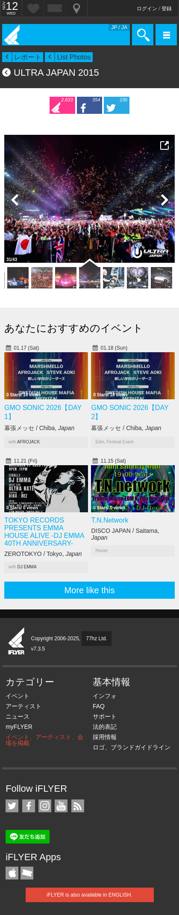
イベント (17, 695)
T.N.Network (109, 520)
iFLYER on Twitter (12, 805)
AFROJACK (28, 442)
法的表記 (105, 726)
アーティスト (23, 706)
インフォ (105, 695)
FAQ (99, 706)
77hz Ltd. (96, 639)
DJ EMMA (27, 566)
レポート (27, 57)
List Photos (74, 57)
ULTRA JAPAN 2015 (56, 72)
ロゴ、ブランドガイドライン (131, 747)
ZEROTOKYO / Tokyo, (43, 553)
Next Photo (164, 200)
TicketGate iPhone (27, 873)
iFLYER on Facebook (28, 805)
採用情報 (105, 737)
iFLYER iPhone (12, 873)
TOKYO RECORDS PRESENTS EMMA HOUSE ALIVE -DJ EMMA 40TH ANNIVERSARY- (44, 532)
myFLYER (19, 726)
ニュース (17, 716)
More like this (90, 590)
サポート (105, 716)
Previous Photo (15, 200)
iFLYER (16, 642)
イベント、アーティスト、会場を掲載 (44, 740)
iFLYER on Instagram (44, 805)
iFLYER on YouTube (61, 805)
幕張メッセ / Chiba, (39, 428)
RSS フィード (77, 805)
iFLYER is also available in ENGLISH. (89, 895)
